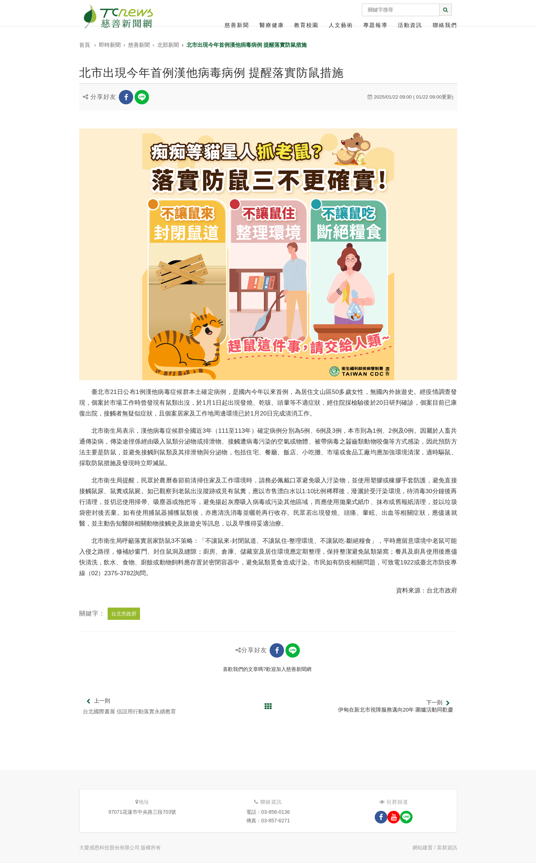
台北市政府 (123, 614)
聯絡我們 (445, 25)
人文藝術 (341, 25)
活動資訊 (410, 25)
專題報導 (375, 25)
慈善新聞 (237, 25)
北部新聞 (168, 45)
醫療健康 (272, 25)
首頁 (84, 45)
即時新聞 (110, 45)
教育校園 (306, 25)
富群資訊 (447, 847)
